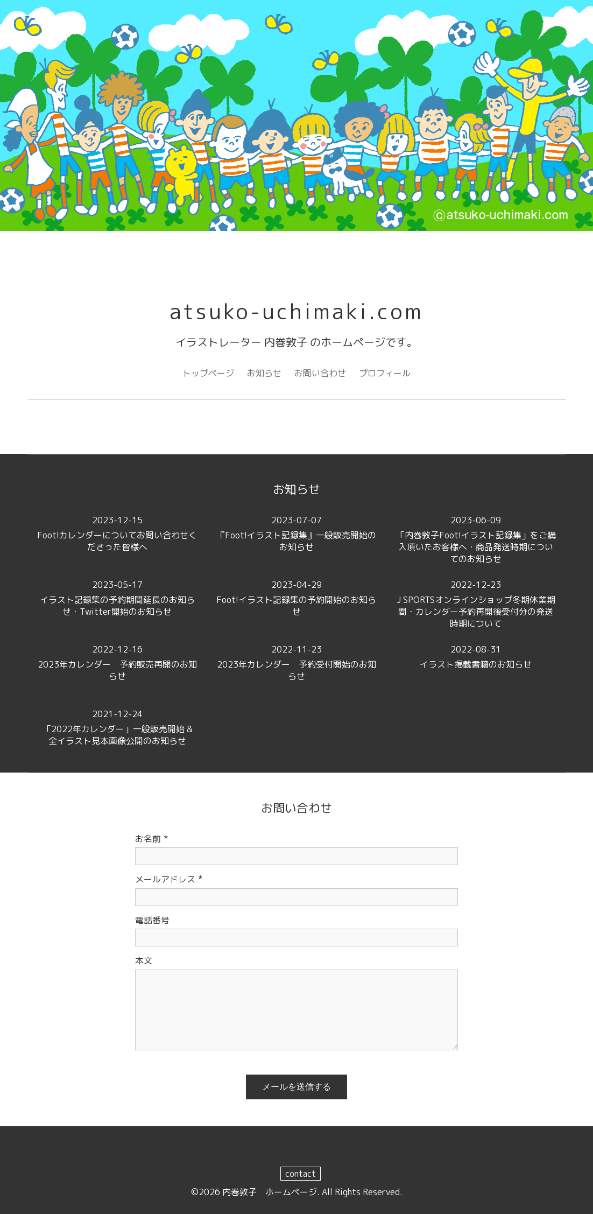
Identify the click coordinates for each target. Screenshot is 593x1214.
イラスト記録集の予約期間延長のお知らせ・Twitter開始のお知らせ (117, 598)
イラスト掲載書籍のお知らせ (475, 656)
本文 (143, 960)
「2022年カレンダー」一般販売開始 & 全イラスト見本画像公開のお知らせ (122, 727)
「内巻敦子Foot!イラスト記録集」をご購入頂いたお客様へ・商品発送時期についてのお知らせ (475, 539)
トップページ (208, 373)
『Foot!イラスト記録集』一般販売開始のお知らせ (296, 533)
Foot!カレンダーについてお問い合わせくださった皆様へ (117, 533)
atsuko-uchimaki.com (296, 311)
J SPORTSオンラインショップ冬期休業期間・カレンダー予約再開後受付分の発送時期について (475, 604)
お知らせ (264, 373)
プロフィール (385, 373)
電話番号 (152, 920)
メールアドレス (169, 879)
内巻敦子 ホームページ (269, 1192)
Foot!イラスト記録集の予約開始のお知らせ (296, 598)
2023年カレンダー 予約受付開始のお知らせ (296, 662)
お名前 (151, 839)
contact (300, 1174)
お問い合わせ (320, 373)
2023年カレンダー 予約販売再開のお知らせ (117, 662)
